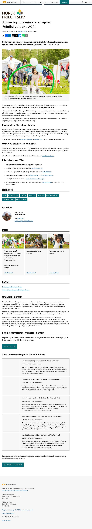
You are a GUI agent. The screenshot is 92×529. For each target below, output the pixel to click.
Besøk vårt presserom (13, 465)
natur (4, 195)
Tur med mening (47, 182)
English (8, 520)
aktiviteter (41, 195)
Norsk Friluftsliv (22, 31)
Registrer (10, 346)
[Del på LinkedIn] (9, 36)
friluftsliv (23, 195)
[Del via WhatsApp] (23, 36)
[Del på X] (13, 36)
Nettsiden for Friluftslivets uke (12, 287)
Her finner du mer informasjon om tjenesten (15, 490)
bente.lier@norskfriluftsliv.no (24, 221)
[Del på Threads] (16, 36)
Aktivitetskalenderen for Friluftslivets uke (15, 290)
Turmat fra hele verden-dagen (35, 179)
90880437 (21, 218)
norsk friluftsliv (13, 195)
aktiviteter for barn (52, 195)
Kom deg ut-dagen (26, 139)
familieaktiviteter (8, 199)
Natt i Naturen (47, 172)
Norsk (4, 520)
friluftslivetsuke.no (48, 156)
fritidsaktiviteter (21, 199)
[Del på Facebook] (6, 36)
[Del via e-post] (26, 36)
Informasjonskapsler (8, 513)
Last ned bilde (8, 273)
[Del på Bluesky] (19, 36)
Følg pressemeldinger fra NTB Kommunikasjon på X (17, 510)
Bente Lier (32, 195)
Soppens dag (38, 139)
